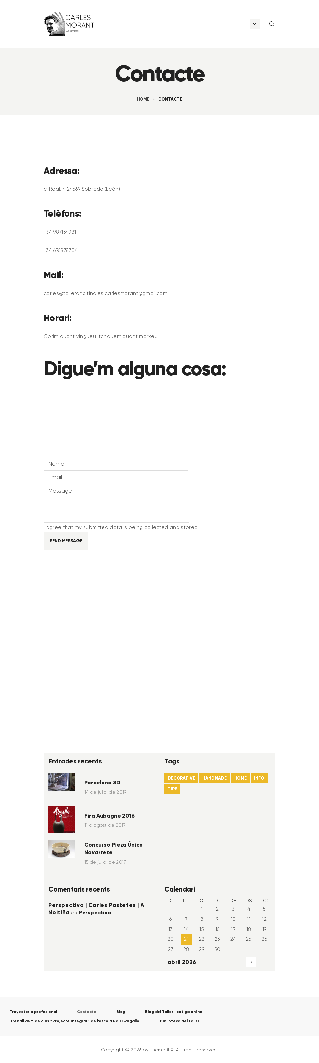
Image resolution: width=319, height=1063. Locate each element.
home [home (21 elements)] (240, 778)
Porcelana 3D (102, 782)
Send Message (66, 541)
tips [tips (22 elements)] (172, 789)
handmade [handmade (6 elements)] (214, 778)
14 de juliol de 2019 (105, 792)
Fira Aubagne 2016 (109, 815)
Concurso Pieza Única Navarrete (113, 848)
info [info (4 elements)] (259, 778)
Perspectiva (95, 913)
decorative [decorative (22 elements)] (181, 778)
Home (143, 99)
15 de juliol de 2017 (105, 862)
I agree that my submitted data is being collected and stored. (121, 527)
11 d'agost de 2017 (105, 825)
